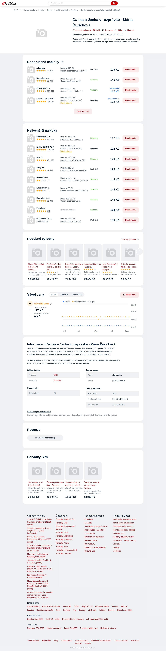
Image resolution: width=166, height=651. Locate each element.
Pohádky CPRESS (63, 553)
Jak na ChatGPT (70, 628)
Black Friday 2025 (124, 610)
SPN (56, 375)
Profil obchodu (42, 221)
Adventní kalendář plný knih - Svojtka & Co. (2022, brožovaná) (39, 530)
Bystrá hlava (89, 544)
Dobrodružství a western (94, 530)
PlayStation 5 (87, 606)
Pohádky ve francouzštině (66, 550)
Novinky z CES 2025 (35, 628)
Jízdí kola (92, 610)
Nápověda (46, 641)
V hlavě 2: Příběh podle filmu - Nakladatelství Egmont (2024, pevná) (39, 521)
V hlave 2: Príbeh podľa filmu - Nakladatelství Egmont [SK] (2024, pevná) (39, 548)
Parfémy (66, 610)
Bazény (111, 610)
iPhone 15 (67, 606)
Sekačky (82, 610)
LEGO (76, 606)
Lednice (30, 610)
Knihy (42, 10)
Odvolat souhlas (121, 641)
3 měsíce (64, 294)
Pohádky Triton (62, 532)
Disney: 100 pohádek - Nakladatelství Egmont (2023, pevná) (39, 539)
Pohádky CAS (61, 523)
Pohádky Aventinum (64, 539)
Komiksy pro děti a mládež (95, 547)
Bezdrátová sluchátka (51, 606)
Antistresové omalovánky (123, 523)
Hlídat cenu (129, 295)
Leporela (88, 523)
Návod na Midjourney (89, 628)
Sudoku (116, 547)
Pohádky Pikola (62, 543)
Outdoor (102, 610)
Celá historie (77, 294)
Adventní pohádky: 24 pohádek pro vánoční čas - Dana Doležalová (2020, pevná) (40, 594)
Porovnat (107, 30)
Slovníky (116, 544)
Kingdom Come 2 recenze (73, 619)
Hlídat (118, 30)
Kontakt (78, 643)
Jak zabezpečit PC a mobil (97, 619)
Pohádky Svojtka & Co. (65, 519)
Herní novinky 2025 (35, 619)
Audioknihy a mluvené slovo (95, 526)
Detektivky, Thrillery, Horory (124, 540)
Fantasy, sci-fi (118, 533)
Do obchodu (130, 70)
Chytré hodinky (33, 606)
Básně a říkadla (90, 540)
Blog (56, 641)
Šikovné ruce (89, 551)
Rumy (58, 610)
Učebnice (117, 551)
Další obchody (83, 111)
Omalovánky (89, 533)
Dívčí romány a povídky (94, 537)
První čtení (88, 519)
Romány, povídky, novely (123, 537)
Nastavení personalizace (101, 641)
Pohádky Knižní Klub (64, 536)
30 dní (53, 294)
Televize (114, 606)
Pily (74, 610)
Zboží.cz (17, 10)
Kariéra (88, 643)
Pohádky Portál (62, 547)
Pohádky (74, 10)
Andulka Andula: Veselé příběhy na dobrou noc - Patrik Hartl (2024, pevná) (39, 568)
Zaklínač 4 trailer (52, 619)
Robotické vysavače (44, 610)
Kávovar (124, 606)
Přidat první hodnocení (82, 30)
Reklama (135, 641)
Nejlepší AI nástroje (108, 628)
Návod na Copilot (54, 628)
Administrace (66, 641)
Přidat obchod (33, 641)
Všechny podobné (130, 239)
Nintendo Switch (102, 606)
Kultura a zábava (30, 10)
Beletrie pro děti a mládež (57, 10)
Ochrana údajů (81, 641)
